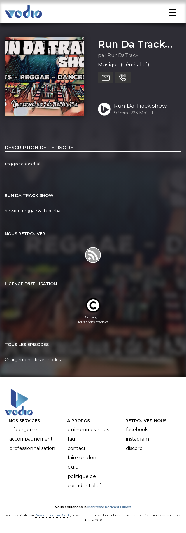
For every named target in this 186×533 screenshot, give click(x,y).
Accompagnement (31, 439)
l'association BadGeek (52, 515)
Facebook (137, 429)
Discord (134, 448)
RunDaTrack (123, 55)
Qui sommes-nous (88, 429)
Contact (77, 448)
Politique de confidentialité (84, 480)
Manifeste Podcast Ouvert (109, 507)
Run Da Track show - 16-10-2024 (142, 106)
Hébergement (26, 429)
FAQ (71, 439)
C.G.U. (74, 467)
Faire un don (82, 457)
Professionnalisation (32, 448)
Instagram (137, 439)
